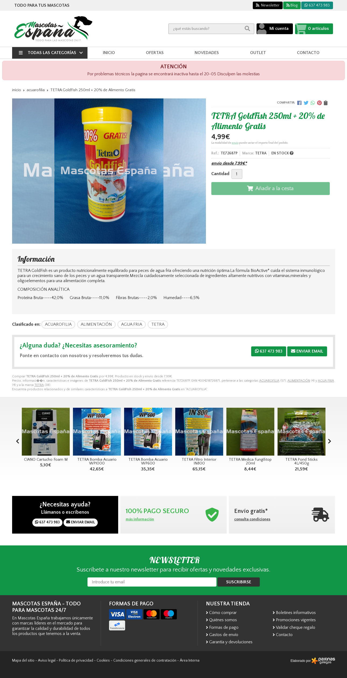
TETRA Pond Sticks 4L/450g (301, 461)
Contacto (284, 634)
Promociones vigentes (296, 619)
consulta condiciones (252, 519)
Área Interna (189, 660)
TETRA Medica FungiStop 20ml (250, 461)
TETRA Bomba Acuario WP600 (148, 461)
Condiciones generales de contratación (144, 660)
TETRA (39, 385)
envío (235, 142)
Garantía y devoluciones (231, 642)
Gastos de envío (223, 634)
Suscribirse (238, 582)
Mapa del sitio (23, 660)
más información (140, 519)
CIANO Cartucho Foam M (46, 459)
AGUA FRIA (326, 380)
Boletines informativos (296, 612)
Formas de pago (224, 627)
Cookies (103, 660)
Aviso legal (46, 660)
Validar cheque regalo (295, 627)
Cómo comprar (223, 612)
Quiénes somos (223, 619)
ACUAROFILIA (269, 380)
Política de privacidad (76, 660)
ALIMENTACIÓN (299, 380)
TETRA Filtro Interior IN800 (199, 461)
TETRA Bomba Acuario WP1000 (97, 461)
